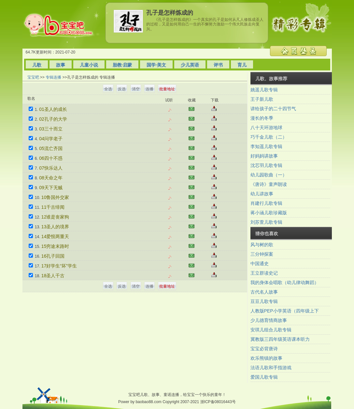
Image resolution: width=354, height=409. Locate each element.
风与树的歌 (261, 244)
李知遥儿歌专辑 (266, 146)
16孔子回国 (53, 256)
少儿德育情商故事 (268, 320)
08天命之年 (51, 177)
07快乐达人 (51, 168)
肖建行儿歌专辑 (266, 203)
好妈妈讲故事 (264, 156)
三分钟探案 (261, 254)
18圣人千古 (53, 275)
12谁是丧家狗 (55, 217)
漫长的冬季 (261, 118)
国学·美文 (156, 65)
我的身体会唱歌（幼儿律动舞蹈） (284, 282)
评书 (218, 65)
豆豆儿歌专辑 (264, 301)
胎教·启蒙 (122, 65)
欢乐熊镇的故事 (266, 358)
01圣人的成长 (53, 109)
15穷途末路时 (55, 246)
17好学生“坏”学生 (59, 265)
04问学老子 (51, 138)
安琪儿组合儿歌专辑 (270, 329)
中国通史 (259, 263)
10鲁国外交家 (55, 197)
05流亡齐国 (51, 148)
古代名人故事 (264, 292)
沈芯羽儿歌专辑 (266, 165)
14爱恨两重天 (55, 236)
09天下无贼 (51, 187)
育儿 (242, 65)
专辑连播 (53, 77)
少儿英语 (190, 65)
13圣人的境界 (55, 226)
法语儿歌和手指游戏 (270, 367)
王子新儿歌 (261, 99)
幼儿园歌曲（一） (268, 174)
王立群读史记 (264, 273)
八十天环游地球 (266, 127)
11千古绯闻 (53, 207)
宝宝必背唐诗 (264, 348)
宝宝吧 (33, 77)
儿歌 (36, 65)
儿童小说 (89, 65)
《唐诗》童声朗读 (268, 184)
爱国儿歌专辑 (264, 377)
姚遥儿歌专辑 (264, 89)
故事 (60, 65)
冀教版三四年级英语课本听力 (280, 339)
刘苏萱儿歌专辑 (266, 222)
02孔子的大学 (53, 119)
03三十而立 (51, 128)
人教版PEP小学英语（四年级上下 (284, 310)
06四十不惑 (51, 158)
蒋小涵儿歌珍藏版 (268, 212)
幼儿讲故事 (261, 193)
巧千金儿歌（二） (268, 137)
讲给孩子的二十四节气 (273, 108)
